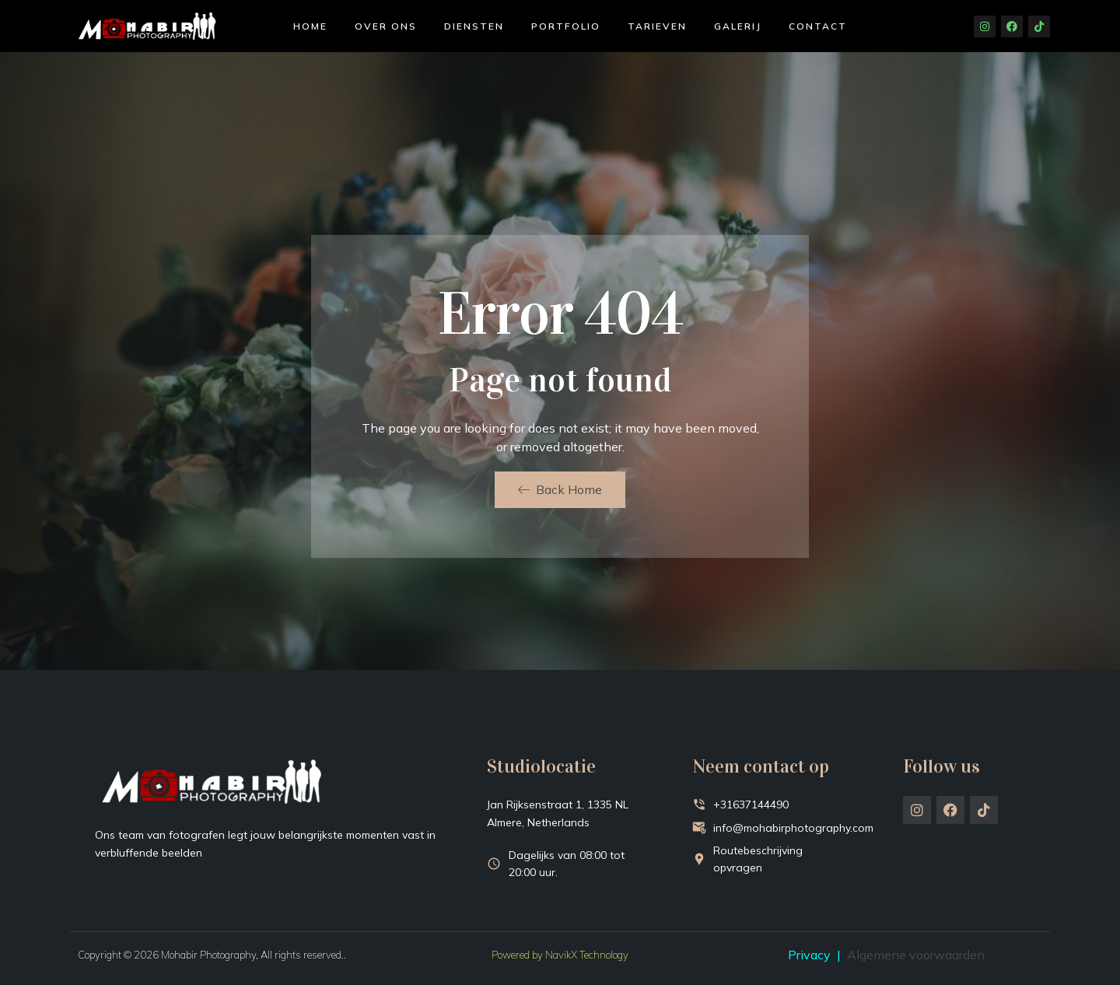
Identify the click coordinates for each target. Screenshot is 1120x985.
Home (310, 26)
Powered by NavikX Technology (560, 954)
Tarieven (657, 26)
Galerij (737, 26)
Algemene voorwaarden (916, 954)
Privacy (809, 954)
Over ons (386, 26)
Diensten (474, 26)
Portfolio (565, 26)
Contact (818, 26)
